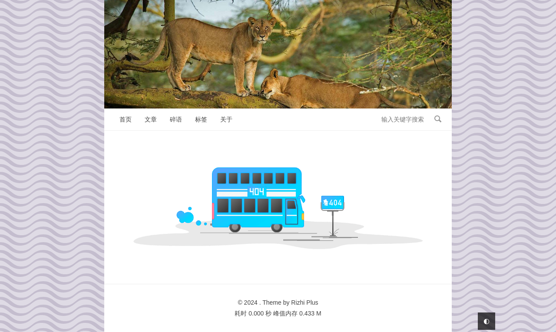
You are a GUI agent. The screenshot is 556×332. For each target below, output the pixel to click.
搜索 (438, 119)
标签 (201, 119)
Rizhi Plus (304, 302)
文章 (151, 119)
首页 (125, 119)
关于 (226, 119)
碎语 (176, 119)
